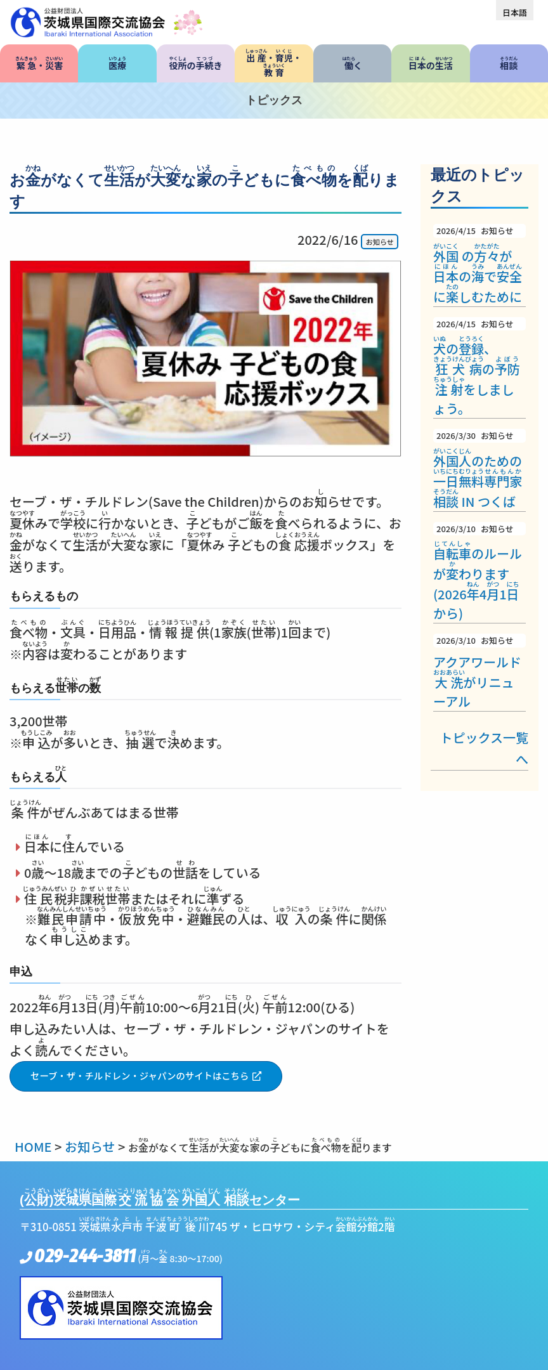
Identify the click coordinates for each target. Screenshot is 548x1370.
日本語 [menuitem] (514, 12)
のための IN (479, 470)
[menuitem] (514, 12)
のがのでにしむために (479, 265)
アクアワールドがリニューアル (479, 672)
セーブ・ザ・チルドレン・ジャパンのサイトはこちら (139, 1075)
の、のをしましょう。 (479, 367)
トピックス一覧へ (484, 748)
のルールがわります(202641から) (479, 572)
